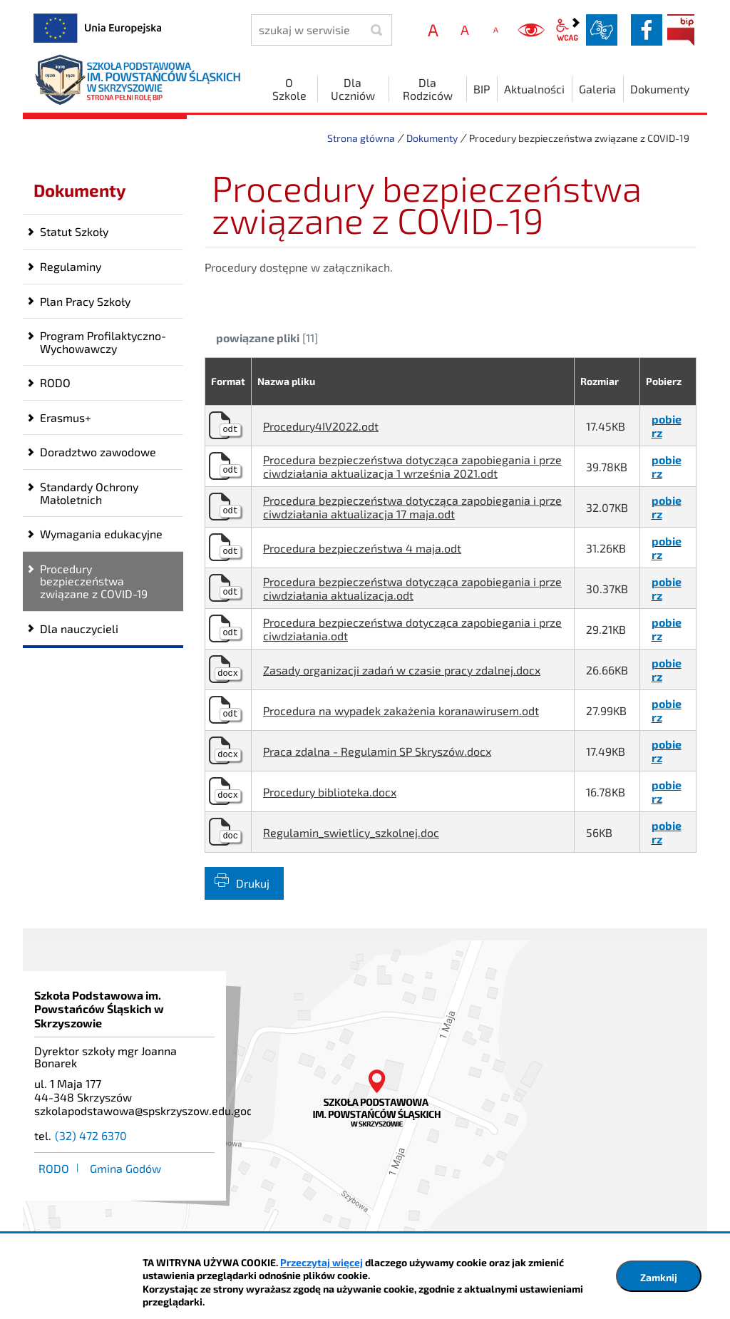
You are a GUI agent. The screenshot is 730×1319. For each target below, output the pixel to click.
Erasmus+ (65, 417)
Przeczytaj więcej (321, 1262)
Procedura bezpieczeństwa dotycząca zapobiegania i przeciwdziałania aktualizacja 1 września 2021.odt (412, 466)
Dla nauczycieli (79, 628)
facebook (646, 30)
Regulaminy (70, 266)
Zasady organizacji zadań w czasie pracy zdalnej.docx (401, 670)
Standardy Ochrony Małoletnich (89, 493)
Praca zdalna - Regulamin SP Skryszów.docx (377, 751)
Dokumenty (432, 138)
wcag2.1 (567, 30)
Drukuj (252, 883)
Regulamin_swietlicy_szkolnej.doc (351, 832)
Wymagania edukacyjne (101, 533)
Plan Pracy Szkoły (85, 301)
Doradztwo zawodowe (98, 451)
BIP (680, 30)
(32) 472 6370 (91, 1135)
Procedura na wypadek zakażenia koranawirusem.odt (401, 710)
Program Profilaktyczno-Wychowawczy (103, 342)
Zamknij (658, 1277)
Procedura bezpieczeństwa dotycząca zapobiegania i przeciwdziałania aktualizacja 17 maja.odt (412, 506)
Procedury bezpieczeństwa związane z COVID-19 (94, 581)
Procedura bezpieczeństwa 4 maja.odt (362, 548)
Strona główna (361, 138)
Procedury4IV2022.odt (321, 426)
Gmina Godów (125, 1168)
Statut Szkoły (74, 231)
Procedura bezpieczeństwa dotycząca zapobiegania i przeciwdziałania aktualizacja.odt (412, 588)
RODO (55, 382)
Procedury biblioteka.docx (329, 792)
